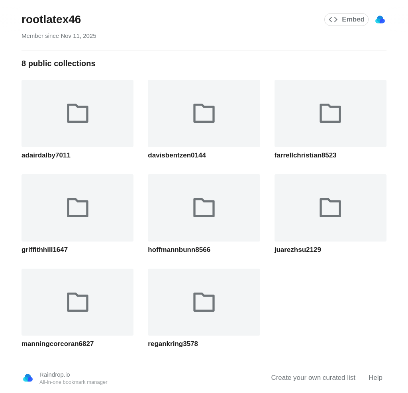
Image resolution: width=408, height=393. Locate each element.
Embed (346, 19)
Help (375, 377)
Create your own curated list (313, 377)
